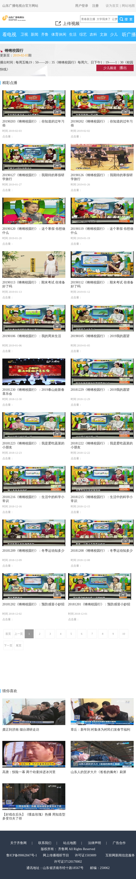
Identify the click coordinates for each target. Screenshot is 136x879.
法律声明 (94, 843)
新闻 (34, 34)
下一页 (8, 645)
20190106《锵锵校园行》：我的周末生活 (31, 336)
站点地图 (69, 843)
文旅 (103, 34)
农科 (93, 34)
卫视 (24, 34)
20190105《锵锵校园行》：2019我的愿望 (100, 336)
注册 (95, 5)
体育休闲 (58, 34)
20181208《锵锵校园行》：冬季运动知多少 (102, 550)
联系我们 (44, 843)
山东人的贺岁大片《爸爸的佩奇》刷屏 (98, 772)
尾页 (18, 645)
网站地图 (128, 5)
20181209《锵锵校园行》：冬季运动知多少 (33, 550)
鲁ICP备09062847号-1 (21, 855)
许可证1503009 (85, 855)
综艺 (83, 34)
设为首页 (112, 5)
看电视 (9, 34)
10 (123, 633)
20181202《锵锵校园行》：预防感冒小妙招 (33, 604)
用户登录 (81, 5)
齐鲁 (45, 34)
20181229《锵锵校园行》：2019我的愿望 (100, 389)
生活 (73, 34)
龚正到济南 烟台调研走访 (20, 729)
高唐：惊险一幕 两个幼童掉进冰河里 (29, 772)
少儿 (114, 34)
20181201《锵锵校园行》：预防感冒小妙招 (99, 604)
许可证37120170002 (68, 861)
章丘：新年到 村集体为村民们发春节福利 (100, 729)
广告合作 (119, 843)
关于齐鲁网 (18, 843)
